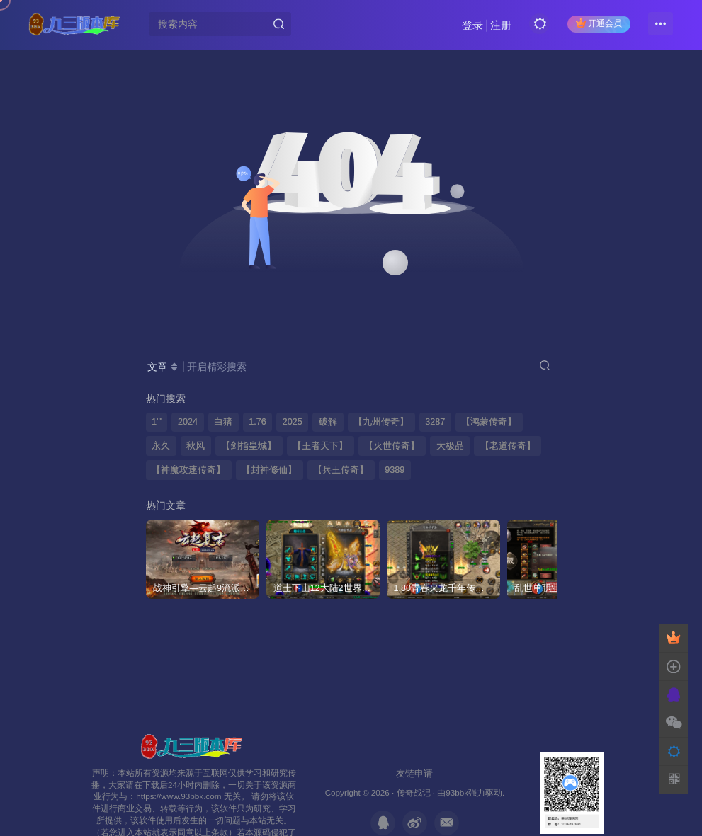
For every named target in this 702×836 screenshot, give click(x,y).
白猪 (223, 422)
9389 (394, 470)
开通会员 (599, 23)
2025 (292, 422)
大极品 (450, 446)
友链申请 (414, 773)
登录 (472, 25)
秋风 (195, 446)
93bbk (457, 792)
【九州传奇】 (381, 422)
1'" (157, 422)
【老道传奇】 (508, 446)
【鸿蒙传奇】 (488, 422)
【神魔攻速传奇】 (188, 470)
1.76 (257, 422)
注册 (500, 25)
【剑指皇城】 (248, 446)
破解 (328, 422)
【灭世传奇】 (391, 446)
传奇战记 (414, 792)
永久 (161, 446)
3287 (435, 422)
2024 (188, 422)
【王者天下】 (320, 446)
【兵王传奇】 (340, 470)
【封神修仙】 (269, 470)
